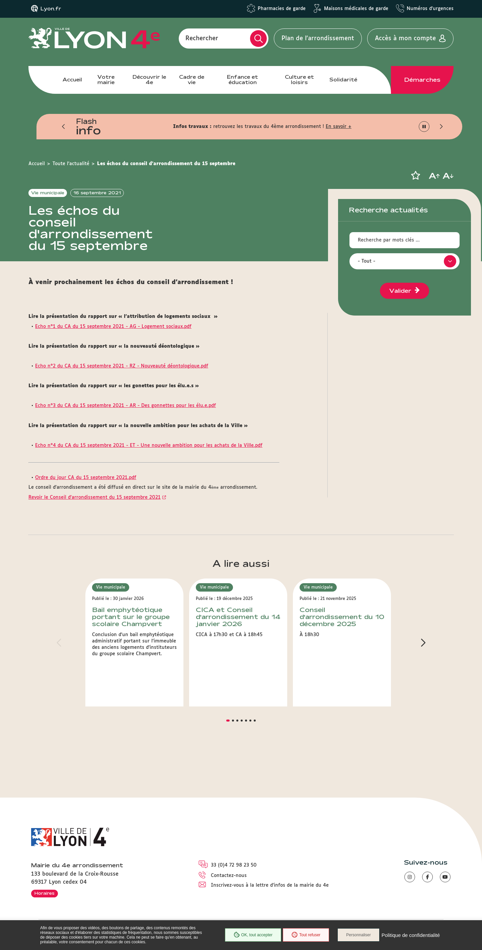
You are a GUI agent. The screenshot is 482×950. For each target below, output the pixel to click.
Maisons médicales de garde (356, 8)
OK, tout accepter (253, 935)
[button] (64, 127)
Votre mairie (105, 79)
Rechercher (201, 39)
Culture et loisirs (299, 79)
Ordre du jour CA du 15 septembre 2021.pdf (85, 502)
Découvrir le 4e (149, 79)
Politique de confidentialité (411, 935)
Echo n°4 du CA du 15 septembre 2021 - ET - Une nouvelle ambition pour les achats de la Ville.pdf (148, 470)
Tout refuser (306, 935)
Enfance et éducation (242, 79)
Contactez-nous (229, 876)
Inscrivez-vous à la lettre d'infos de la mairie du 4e (270, 885)
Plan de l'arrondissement (318, 39)
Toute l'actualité (71, 163)
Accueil (72, 79)
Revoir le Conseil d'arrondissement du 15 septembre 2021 (94, 522)
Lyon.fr (51, 8)
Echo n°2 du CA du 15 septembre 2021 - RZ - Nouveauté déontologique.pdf (121, 391)
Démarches (422, 80)
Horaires (44, 893)
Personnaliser (358, 935)
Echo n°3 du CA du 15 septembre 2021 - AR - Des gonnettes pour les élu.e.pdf (125, 430)
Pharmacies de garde (282, 8)
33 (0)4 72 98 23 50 (234, 865)
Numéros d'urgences (430, 8)
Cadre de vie (191, 79)
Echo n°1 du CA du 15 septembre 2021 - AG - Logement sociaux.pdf (113, 351)
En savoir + (338, 126)
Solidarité (343, 79)
